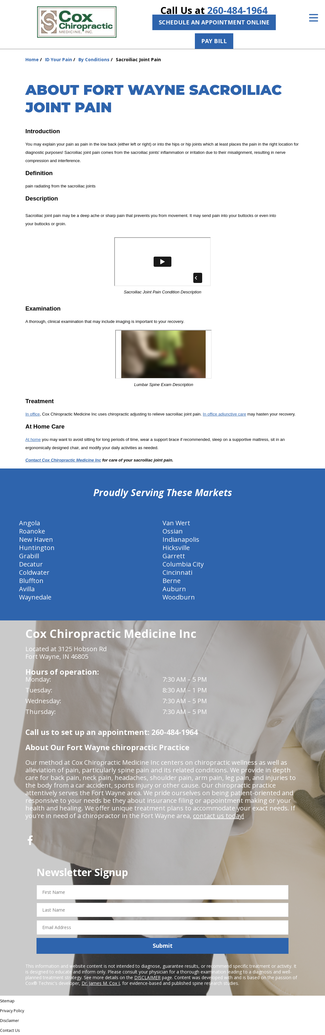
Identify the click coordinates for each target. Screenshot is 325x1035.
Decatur (31, 564)
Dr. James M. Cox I (101, 983)
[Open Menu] (313, 18)
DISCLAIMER (147, 977)
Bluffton (31, 580)
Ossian (172, 531)
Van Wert (176, 523)
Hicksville (176, 547)
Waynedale (35, 597)
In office (32, 414)
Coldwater (34, 572)
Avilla (27, 589)
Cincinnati (177, 572)
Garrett (173, 556)
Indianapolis (180, 539)
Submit (163, 945)
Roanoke (32, 531)
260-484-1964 (237, 10)
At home (33, 439)
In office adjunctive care (224, 414)
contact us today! (218, 815)
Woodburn (178, 597)
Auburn (174, 589)
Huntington (37, 547)
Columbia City (183, 564)
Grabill (29, 556)
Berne (171, 580)
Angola (29, 523)
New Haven (36, 539)
